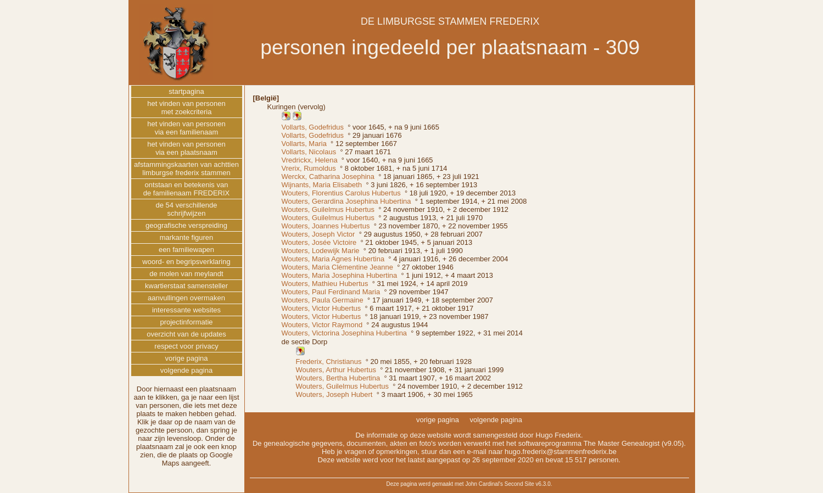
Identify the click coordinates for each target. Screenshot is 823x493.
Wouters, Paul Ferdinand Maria (331, 292)
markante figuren (187, 237)
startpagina (186, 91)
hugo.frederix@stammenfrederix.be (561, 451)
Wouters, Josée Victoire (319, 242)
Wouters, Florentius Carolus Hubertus (341, 193)
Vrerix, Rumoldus (309, 168)
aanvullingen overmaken (186, 298)
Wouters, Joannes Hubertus (326, 226)
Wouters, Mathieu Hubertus (325, 283)
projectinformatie (186, 322)
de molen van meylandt (186, 274)
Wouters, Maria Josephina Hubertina (339, 275)
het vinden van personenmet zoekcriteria (186, 107)
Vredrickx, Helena (310, 160)
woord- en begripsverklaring (186, 261)
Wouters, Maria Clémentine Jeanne (338, 267)
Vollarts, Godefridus (313, 127)
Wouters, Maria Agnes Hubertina (333, 259)
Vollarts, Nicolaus (309, 152)
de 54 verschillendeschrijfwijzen (186, 209)
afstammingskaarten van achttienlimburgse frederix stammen (186, 168)
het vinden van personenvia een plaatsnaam (186, 148)
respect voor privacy (186, 346)
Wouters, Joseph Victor (318, 234)
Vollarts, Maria (304, 143)
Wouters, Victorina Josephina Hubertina (344, 333)
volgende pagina (186, 370)
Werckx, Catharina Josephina (328, 176)
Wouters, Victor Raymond (322, 325)
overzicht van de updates (186, 334)
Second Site (519, 484)
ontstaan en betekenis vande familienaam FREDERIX (186, 189)
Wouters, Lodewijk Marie (321, 250)
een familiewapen (186, 249)
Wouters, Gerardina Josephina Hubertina (346, 201)
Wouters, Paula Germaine (322, 300)
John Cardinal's (484, 484)
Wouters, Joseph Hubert (334, 394)
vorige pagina (186, 358)
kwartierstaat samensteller (186, 286)
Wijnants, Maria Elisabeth (322, 185)
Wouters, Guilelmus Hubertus (328, 209)
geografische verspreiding (186, 225)
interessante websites (186, 310)
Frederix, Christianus (329, 361)
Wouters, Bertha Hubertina (338, 378)
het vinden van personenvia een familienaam (186, 128)
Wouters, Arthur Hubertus (336, 370)
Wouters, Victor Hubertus (321, 308)
